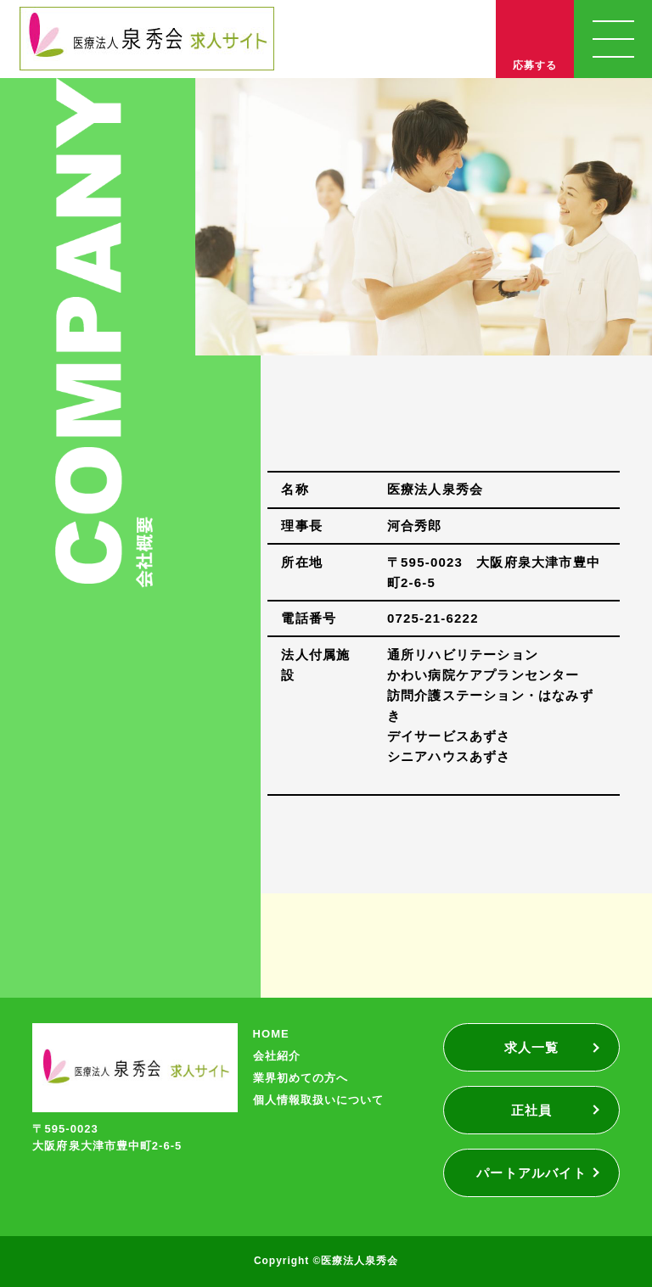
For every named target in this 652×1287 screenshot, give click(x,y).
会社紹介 (277, 1055)
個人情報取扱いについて (318, 1100)
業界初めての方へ (300, 1078)
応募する (535, 65)
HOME (271, 1033)
